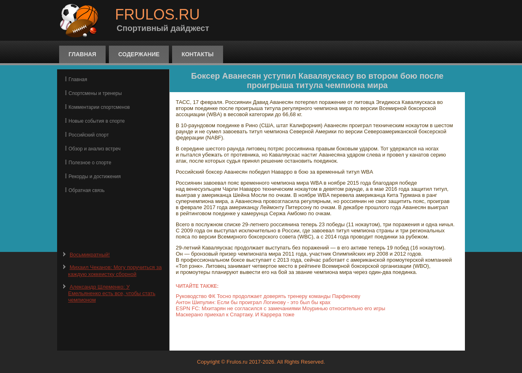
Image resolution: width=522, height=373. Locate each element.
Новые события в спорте (97, 121)
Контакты (197, 54)
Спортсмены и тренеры (95, 93)
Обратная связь (86, 190)
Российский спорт (89, 135)
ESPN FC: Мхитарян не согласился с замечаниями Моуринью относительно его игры (280, 308)
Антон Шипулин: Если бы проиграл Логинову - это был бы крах (253, 302)
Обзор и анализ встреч (94, 149)
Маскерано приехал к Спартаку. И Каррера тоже (235, 314)
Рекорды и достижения (95, 176)
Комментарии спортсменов (99, 107)
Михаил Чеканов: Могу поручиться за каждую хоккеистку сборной (114, 270)
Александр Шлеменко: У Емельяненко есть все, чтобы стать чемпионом (111, 293)
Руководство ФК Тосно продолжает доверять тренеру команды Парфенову (268, 296)
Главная (82, 54)
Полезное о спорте (90, 163)
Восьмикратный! (90, 255)
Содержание (138, 54)
